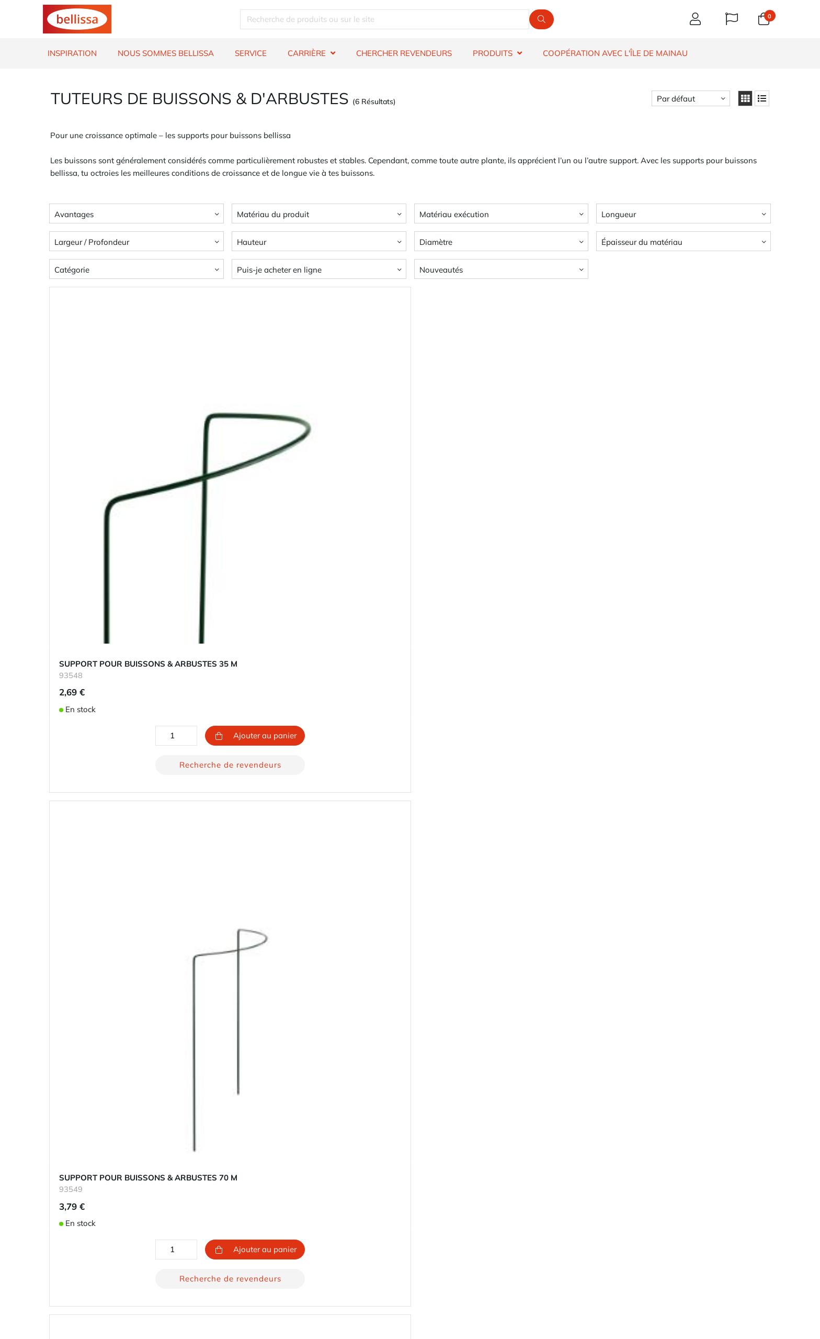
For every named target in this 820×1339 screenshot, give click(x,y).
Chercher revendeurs (79, 1181)
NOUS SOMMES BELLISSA (166, 53)
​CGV (50, 1231)
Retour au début (410, 1067)
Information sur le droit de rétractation (111, 1218)
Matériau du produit (273, 214)
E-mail (443, 1264)
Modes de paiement (263, 1168)
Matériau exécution (454, 214)
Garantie (58, 1168)
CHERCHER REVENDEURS (404, 53)
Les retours (247, 1193)
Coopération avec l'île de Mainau (615, 53)
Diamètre (435, 242)
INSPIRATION (72, 53)
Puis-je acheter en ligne (279, 270)
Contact (56, 1156)
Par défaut (676, 99)
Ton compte (249, 1156)
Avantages (74, 214)
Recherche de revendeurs (167, 638)
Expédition (247, 1181)
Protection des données (456, 1193)
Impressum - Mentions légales (468, 1206)
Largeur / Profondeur (91, 242)
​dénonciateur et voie (79, 1243)
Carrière (428, 1181)
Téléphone (523, 1264)
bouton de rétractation (290, 1222)
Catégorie (71, 270)
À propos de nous (446, 1156)
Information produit (77, 1206)
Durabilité (432, 1168)
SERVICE (251, 53)
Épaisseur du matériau (641, 242)
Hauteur (251, 242)
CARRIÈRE (307, 53)
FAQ (50, 1193)
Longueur (618, 214)
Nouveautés (441, 270)
